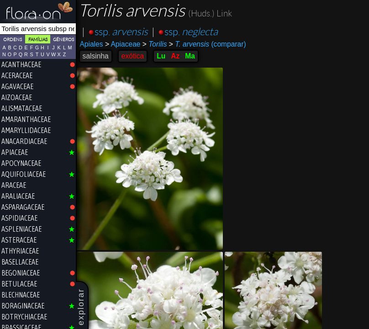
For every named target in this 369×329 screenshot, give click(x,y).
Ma (191, 56)
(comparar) (208, 44)
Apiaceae (123, 44)
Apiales (92, 44)
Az (176, 56)
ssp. (121, 31)
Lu (162, 56)
